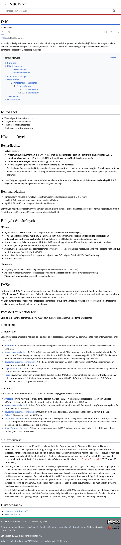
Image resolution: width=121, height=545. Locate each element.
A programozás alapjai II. (15, 405)
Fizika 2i (8, 415)
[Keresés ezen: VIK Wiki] (60, 10)
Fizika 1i (8, 375)
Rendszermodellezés (14, 418)
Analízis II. (9, 398)
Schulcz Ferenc (89, 459)
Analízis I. (8, 345)
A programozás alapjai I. (15, 352)
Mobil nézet (62, 541)
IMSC (3, 38)
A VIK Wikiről (31, 541)
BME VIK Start (11, 514)
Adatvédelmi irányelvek (12, 541)
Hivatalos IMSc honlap (15, 511)
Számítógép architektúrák (16, 428)
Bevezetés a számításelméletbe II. (20, 411)
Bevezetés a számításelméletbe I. (19, 362)
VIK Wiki (18, 4)
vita (99, 459)
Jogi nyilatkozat (47, 541)
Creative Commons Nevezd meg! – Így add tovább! (64, 527)
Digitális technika (12, 368)
